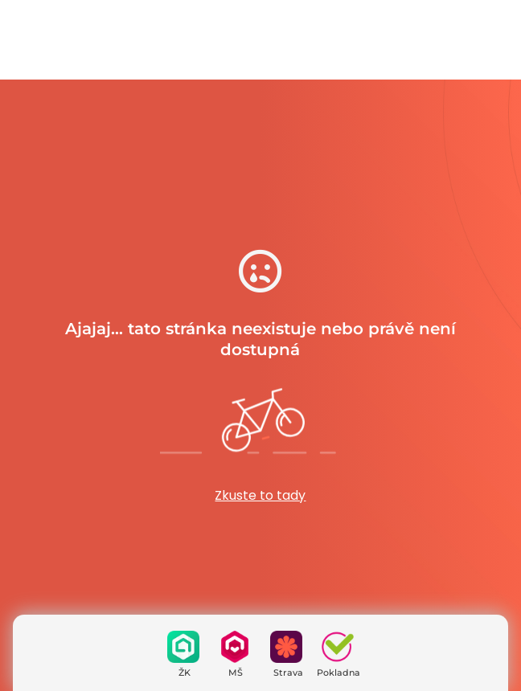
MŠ (235, 672)
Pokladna (338, 672)
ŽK (184, 672)
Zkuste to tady (260, 495)
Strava (288, 672)
